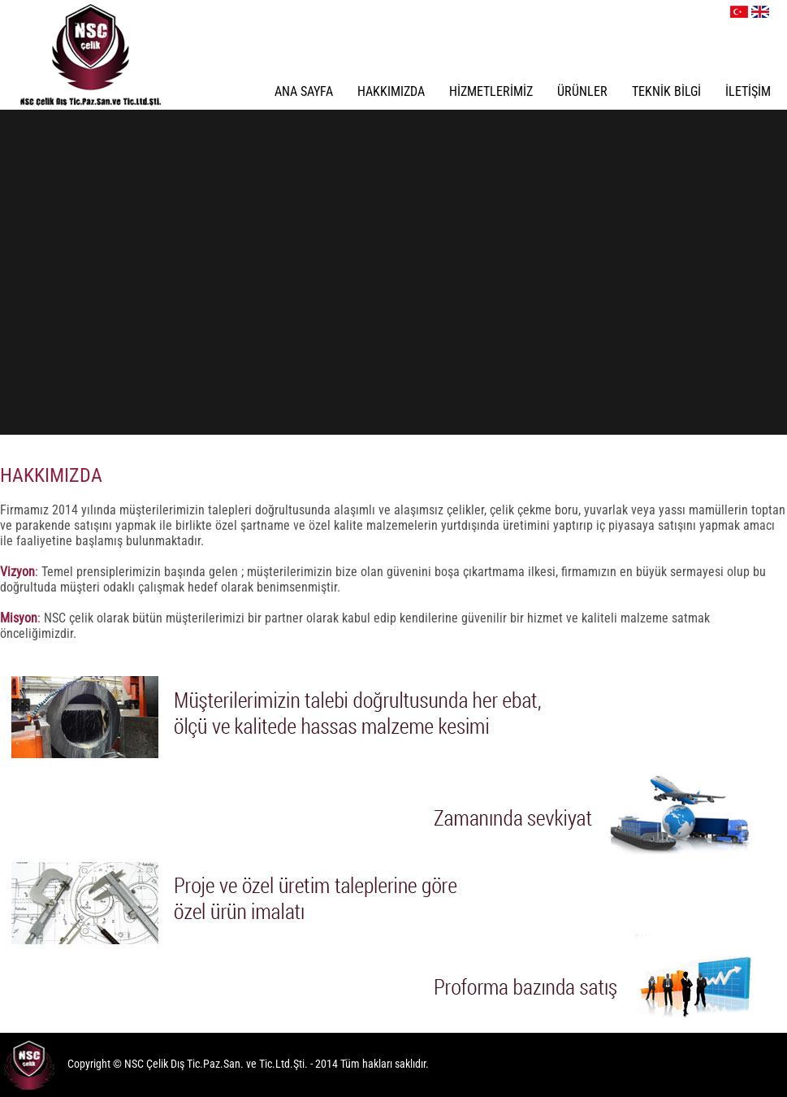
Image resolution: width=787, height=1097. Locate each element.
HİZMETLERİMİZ (491, 91)
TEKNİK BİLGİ (666, 91)
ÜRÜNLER (582, 91)
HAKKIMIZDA (391, 91)
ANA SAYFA (304, 91)
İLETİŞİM (748, 91)
